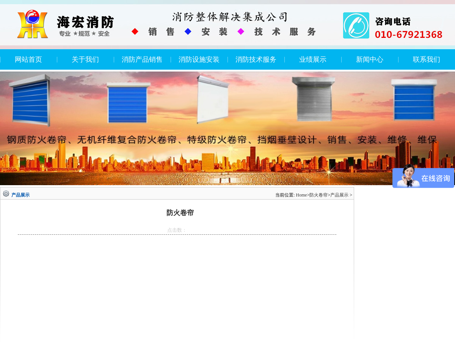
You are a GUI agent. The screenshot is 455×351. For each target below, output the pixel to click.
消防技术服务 (255, 59)
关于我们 (85, 59)
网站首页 (28, 59)
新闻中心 (369, 59)
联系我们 (426, 59)
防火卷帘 (318, 195)
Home (301, 195)
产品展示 (339, 195)
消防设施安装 (199, 59)
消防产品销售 (142, 59)
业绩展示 (312, 59)
